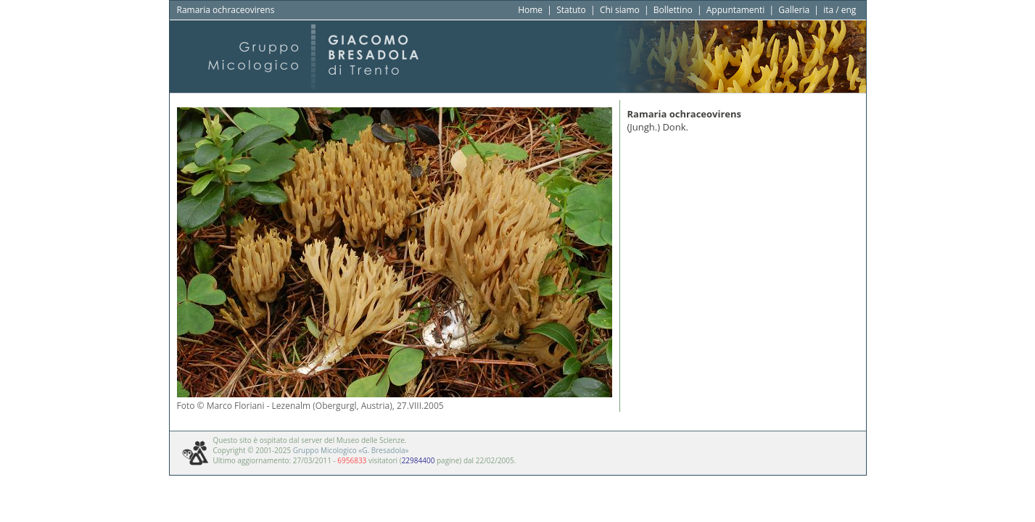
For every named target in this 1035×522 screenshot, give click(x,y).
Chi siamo (620, 10)
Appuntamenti (735, 10)
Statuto (571, 10)
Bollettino (673, 10)
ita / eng (839, 10)
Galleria (794, 10)
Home (530, 10)
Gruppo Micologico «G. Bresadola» (351, 450)
